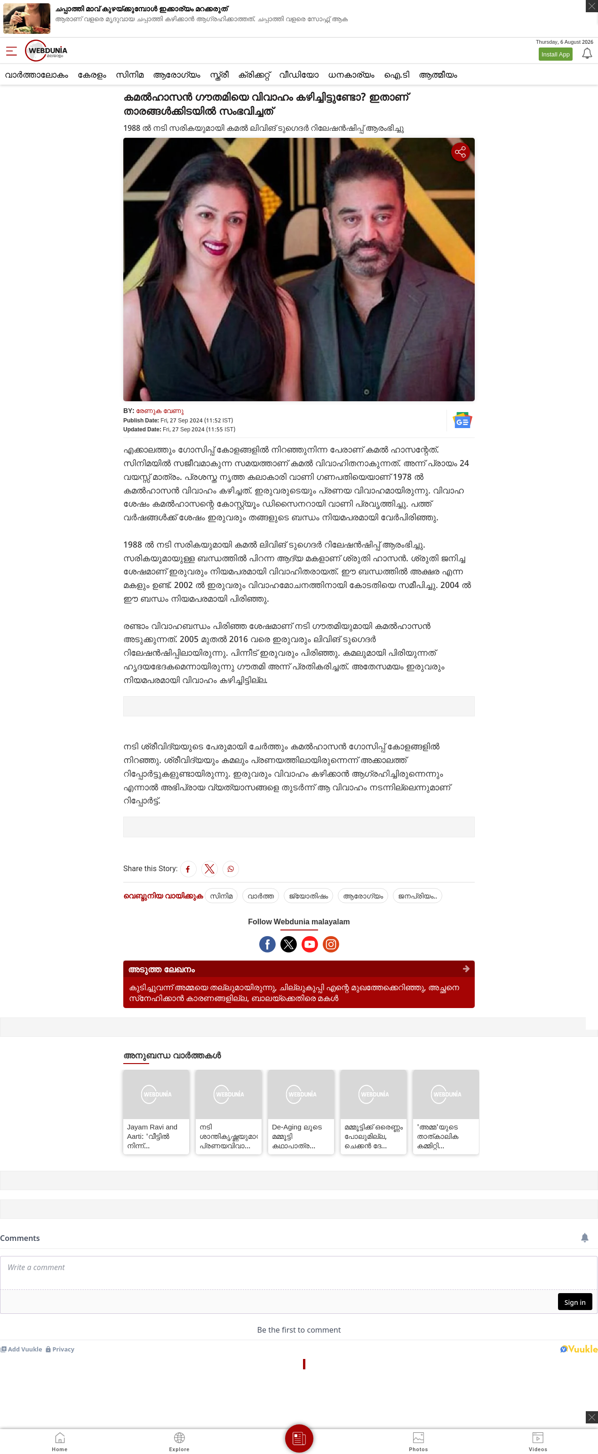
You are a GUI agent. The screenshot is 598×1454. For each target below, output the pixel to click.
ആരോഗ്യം (176, 74)
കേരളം (92, 74)
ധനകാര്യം (351, 74)
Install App (556, 54)
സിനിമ (130, 74)
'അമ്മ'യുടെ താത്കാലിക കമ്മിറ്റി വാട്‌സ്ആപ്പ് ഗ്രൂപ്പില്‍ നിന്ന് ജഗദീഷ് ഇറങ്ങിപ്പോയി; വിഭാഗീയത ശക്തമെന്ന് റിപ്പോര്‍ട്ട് (441, 1136)
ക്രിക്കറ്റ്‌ (254, 74)
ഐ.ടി (396, 74)
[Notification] (586, 53)
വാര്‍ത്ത (260, 895)
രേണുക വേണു (159, 410)
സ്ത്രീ (219, 74)
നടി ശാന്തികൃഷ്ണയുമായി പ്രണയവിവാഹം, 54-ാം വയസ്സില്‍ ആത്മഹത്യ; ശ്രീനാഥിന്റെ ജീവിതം (228, 1136)
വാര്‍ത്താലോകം (36, 74)
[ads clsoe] (592, 1417)
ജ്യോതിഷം (308, 895)
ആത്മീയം (438, 74)
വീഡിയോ (299, 74)
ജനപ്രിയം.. (417, 895)
